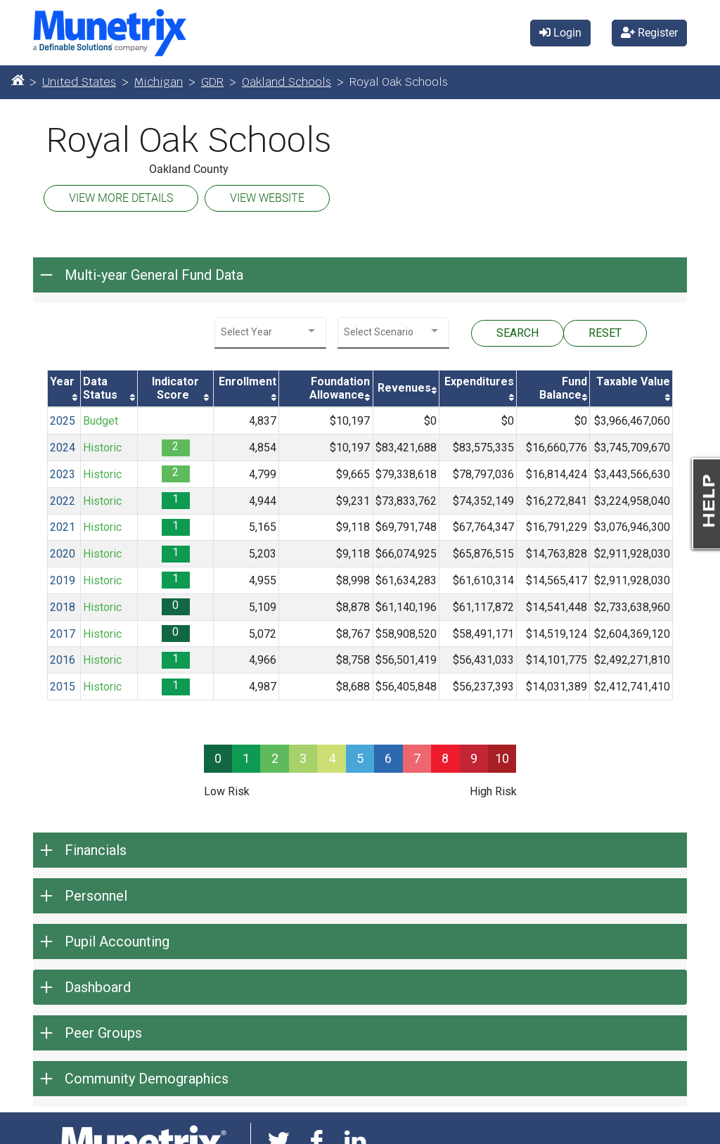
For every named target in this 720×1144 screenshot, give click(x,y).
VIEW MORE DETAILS (121, 198)
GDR (212, 82)
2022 (62, 501)
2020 (62, 553)
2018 (62, 607)
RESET (605, 333)
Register (649, 32)
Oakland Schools (286, 82)
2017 (62, 634)
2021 (62, 527)
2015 (62, 686)
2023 (62, 474)
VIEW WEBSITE (267, 198)
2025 (62, 421)
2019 (62, 580)
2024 (62, 447)
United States (79, 82)
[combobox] (270, 332)
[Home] (17, 79)
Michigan (158, 82)
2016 (62, 660)
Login (560, 32)
